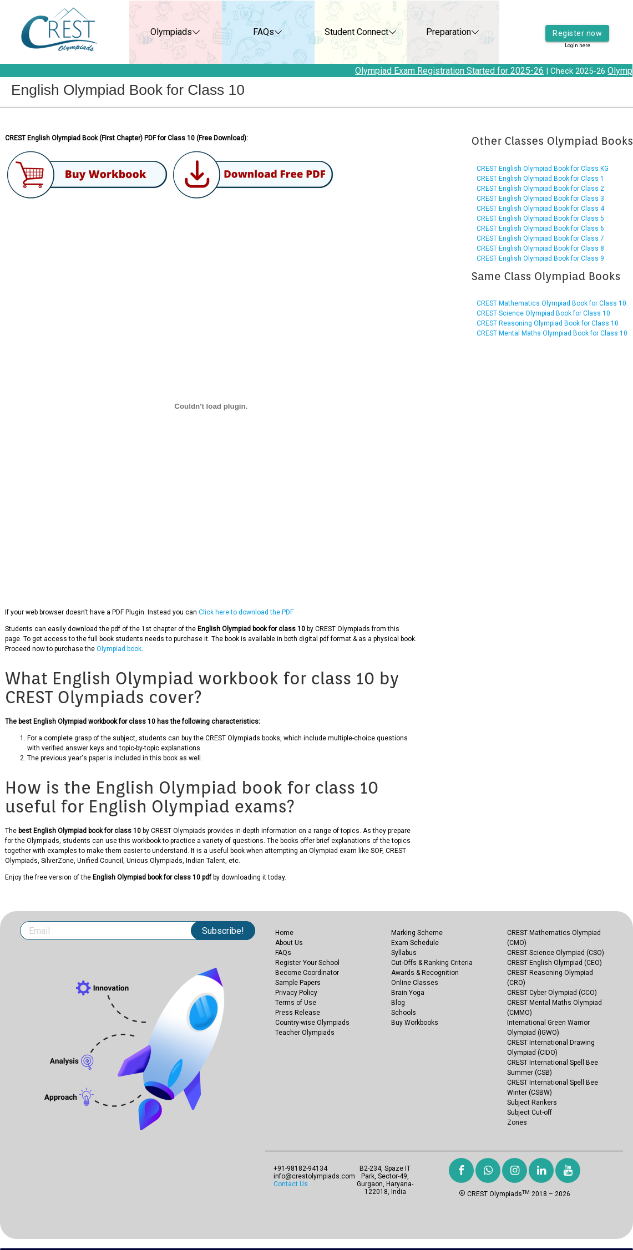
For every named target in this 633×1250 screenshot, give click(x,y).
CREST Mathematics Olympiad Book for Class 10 (551, 303)
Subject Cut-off (529, 1112)
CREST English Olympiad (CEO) (554, 963)
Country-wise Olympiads (312, 1023)
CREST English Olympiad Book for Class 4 (540, 208)
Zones (517, 1122)
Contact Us (291, 1184)
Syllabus (404, 953)
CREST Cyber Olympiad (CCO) (552, 993)
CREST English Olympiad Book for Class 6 (540, 228)
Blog (398, 1003)
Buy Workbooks (414, 1023)
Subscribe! (223, 931)
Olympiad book (119, 649)
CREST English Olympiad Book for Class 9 (540, 258)
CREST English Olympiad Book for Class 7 (540, 238)
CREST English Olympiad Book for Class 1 (540, 178)
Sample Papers (298, 983)
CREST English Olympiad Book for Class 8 (540, 248)
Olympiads (159, 32)
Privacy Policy (296, 993)
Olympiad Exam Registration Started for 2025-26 (456, 70)
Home (284, 933)
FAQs (252, 32)
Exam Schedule (415, 943)
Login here (577, 38)
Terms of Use (295, 1003)
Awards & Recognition (425, 973)
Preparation (437, 32)
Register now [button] (577, 25)
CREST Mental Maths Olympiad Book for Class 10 (552, 333)
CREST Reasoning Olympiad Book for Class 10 (548, 323)
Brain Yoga (407, 993)
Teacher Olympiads (305, 1032)
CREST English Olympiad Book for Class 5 (540, 218)
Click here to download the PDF (246, 612)
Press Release (297, 1013)
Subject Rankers (532, 1102)
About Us (289, 943)
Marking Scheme (417, 933)
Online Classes (414, 983)
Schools (403, 1013)
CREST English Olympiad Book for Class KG (543, 168)
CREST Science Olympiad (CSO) (555, 953)
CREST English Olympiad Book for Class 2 (540, 188)
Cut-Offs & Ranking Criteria (432, 963)
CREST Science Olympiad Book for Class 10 (543, 313)
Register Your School (307, 963)
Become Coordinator (307, 973)
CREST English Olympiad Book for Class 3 (540, 198)
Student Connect (344, 32)
